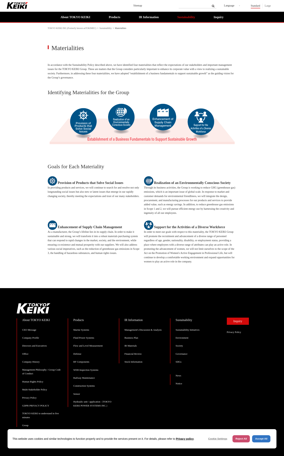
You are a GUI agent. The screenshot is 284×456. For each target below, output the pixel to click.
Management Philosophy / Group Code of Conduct (41, 371)
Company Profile (30, 337)
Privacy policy (185, 438)
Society (179, 345)
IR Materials (131, 345)
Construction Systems (84, 385)
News (178, 375)
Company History (31, 361)
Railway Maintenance (84, 377)
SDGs (179, 361)
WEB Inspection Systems (86, 369)
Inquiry (218, 17)
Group (25, 425)
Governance (182, 353)
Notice (179, 383)
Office (25, 353)
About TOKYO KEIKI (75, 17)
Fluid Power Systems (83, 337)
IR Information (149, 17)
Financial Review (133, 353)
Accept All (261, 438)
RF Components (81, 361)
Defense (77, 353)
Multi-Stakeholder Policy (34, 389)
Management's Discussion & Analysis (143, 329)
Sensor (76, 393)
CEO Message (29, 329)
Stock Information (133, 361)
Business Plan (131, 337)
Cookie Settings (217, 438)
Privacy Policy (29, 397)
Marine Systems (81, 329)
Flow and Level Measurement (88, 345)
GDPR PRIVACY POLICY (35, 405)
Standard (255, 5)
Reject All (241, 438)
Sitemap (137, 5)
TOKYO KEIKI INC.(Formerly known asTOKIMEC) (72, 28)
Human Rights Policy (32, 381)
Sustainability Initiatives (188, 329)
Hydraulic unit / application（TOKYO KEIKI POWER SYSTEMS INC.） (92, 403)
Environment (182, 337)
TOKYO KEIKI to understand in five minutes (40, 415)
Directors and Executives (34, 345)
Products (114, 17)
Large (268, 5)
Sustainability (186, 17)
